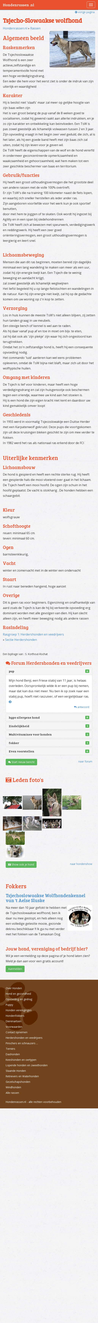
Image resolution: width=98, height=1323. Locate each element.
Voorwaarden (14, 1026)
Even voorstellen (21, 751)
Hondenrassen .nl (18, 4)
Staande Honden (16, 1071)
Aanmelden (15, 969)
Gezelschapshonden (18, 1082)
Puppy (9, 1004)
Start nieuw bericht (21, 762)
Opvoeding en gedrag (19, 999)
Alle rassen (12, 1093)
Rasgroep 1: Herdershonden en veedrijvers (33, 634)
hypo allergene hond (24, 717)
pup (11, 671)
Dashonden (13, 1054)
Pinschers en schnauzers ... (22, 1043)
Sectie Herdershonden (21, 640)
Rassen (35, 28)
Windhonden (13, 1087)
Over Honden (14, 988)
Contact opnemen (16, 1032)
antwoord (81, 707)
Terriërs (10, 1049)
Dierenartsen (13, 1021)
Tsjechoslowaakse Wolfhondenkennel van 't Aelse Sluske (45, 897)
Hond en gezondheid (18, 993)
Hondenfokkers (15, 1015)
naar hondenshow (81, 864)
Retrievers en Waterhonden (22, 1076)
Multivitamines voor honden (30, 734)
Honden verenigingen (19, 1010)
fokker (14, 743)
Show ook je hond (21, 864)
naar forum (85, 761)
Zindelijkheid (19, 726)
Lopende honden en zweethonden (27, 1065)
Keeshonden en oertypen (21, 1060)
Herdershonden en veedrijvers (24, 1038)
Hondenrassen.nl (15, 28)
